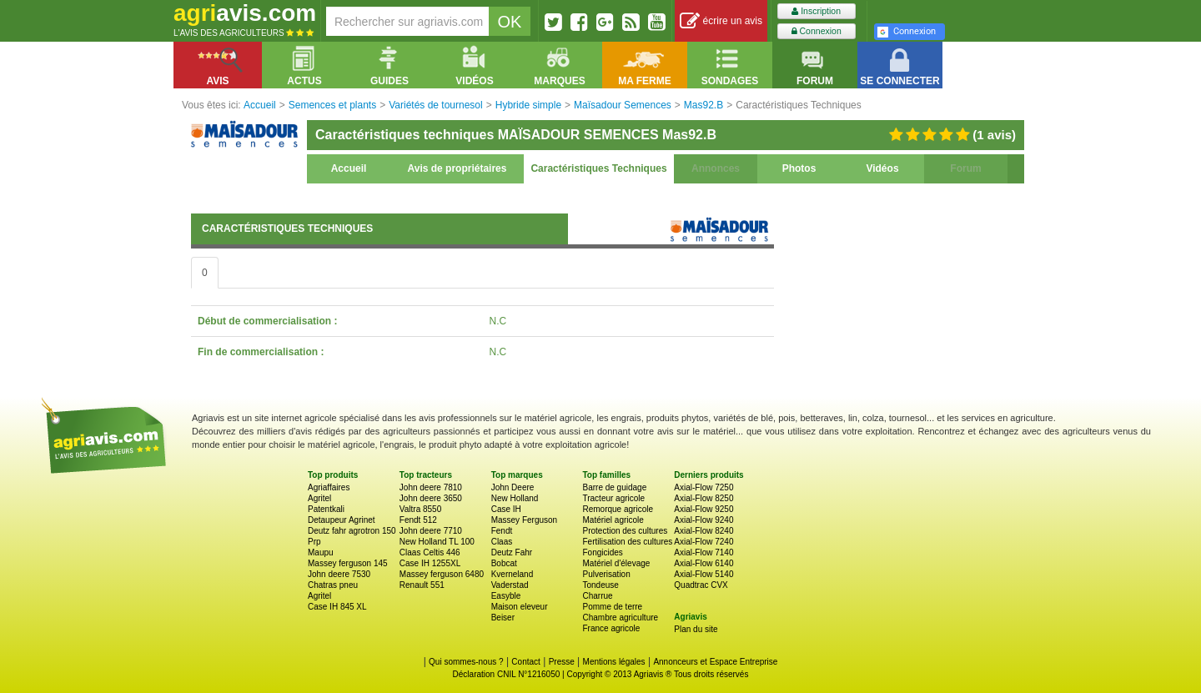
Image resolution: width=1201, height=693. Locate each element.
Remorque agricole (617, 509)
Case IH (506, 509)
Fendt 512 (418, 520)
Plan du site (695, 629)
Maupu (321, 552)
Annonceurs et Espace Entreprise (715, 661)
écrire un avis (721, 21)
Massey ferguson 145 (348, 563)
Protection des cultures (624, 530)
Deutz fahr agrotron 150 (352, 530)
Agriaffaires (328, 487)
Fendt (502, 530)
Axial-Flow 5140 (703, 574)
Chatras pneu (333, 585)
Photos (799, 168)
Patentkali (326, 509)
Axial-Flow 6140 (703, 563)
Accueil (349, 168)
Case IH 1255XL (429, 563)
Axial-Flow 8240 (703, 530)
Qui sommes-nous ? (466, 661)
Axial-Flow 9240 (703, 520)
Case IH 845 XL (337, 606)
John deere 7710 (430, 530)
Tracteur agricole (613, 498)
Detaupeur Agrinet (341, 520)
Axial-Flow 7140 (703, 552)
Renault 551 (422, 585)
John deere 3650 (430, 498)
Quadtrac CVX (700, 585)
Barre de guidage (614, 487)
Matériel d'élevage (616, 563)
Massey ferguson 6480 (441, 574)
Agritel (319, 498)
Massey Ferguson (524, 520)
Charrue (597, 595)
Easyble (506, 595)
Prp (314, 541)
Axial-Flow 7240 (703, 541)
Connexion (816, 31)
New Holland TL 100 (437, 541)
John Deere (513, 487)
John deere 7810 (430, 487)
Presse (562, 661)
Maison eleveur (519, 606)
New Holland (515, 498)
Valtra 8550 (420, 509)
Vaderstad (510, 585)
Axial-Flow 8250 (703, 498)
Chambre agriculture (620, 617)
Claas (502, 541)
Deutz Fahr (511, 552)
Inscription (816, 11)
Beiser (503, 617)
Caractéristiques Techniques (598, 168)
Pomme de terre (612, 606)
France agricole (611, 628)
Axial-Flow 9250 (703, 509)
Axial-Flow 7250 (703, 487)
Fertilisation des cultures (627, 541)
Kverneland (512, 574)
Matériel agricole (612, 520)
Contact (525, 661)
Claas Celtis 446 (429, 552)
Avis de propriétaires (457, 168)
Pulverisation (606, 574)
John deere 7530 (339, 574)
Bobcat (504, 563)
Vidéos (882, 168)
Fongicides (602, 552)
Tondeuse (600, 585)
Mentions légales (614, 661)
